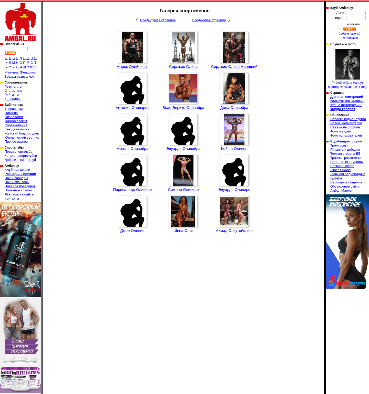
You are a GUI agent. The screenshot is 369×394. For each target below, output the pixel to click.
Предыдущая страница (158, 20)
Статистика (13, 90)
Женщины (28, 72)
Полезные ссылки (18, 190)
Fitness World (340, 170)
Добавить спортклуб (20, 160)
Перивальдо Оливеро (132, 189)
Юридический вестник (22, 137)
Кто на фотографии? (346, 105)
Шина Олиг (183, 230)
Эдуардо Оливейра (183, 148)
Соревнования (16, 125)
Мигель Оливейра (132, 148)
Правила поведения (20, 186)
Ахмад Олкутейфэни (234, 230)
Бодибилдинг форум (346, 141)
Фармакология (16, 121)
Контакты (12, 198)
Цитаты (336, 178)
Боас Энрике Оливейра (183, 107)
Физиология (14, 117)
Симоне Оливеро (183, 189)
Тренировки (14, 109)
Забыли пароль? (350, 33)
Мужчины (12, 72)
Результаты (13, 86)
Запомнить (352, 24)
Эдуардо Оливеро (234, 189)
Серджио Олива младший (234, 66)
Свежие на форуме (345, 127)
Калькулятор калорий (347, 101)
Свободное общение (346, 182)
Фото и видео (340, 131)
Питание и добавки (345, 149)
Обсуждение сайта (344, 186)
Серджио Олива (183, 66)
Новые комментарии (346, 123)
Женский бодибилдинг (22, 133)
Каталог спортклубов (21, 156)
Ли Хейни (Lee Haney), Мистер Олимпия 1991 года (347, 69)
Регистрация (350, 37)
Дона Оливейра (234, 107)
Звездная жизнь (17, 129)
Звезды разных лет (19, 76)
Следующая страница (209, 20)
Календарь (13, 99)
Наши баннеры (16, 178)
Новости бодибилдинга (348, 119)
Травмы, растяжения (346, 158)
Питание (11, 113)
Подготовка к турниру (346, 162)
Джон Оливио (132, 230)
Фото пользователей (346, 135)
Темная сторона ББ (345, 153)
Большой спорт (342, 166)
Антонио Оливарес (132, 107)
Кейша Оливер (234, 148)
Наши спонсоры (17, 182)
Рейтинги (12, 95)
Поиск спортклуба (18, 151)
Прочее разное (16, 141)
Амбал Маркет (341, 190)
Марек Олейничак (132, 66)
